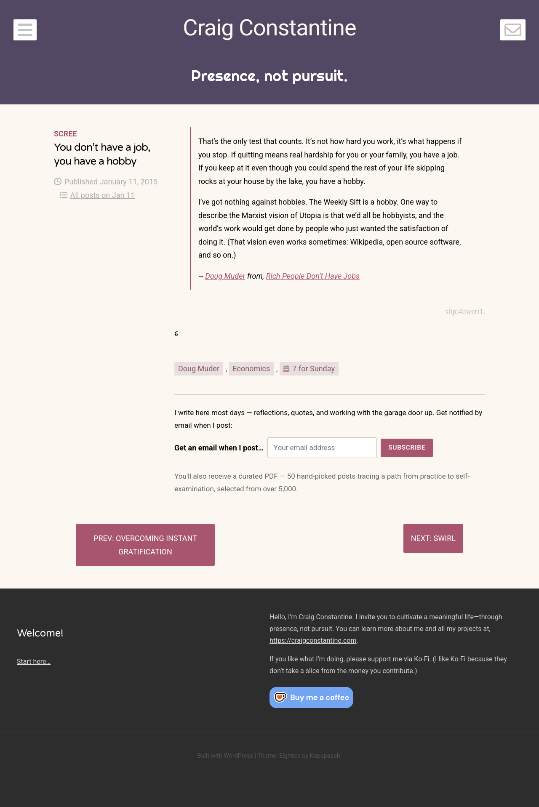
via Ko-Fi (416, 659)
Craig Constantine (269, 27)
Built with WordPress (225, 755)
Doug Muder (225, 276)
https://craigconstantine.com (313, 641)
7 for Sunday (309, 368)
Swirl (445, 538)
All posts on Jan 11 (97, 195)
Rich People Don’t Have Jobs (313, 276)
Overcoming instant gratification (156, 545)
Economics (251, 368)
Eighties (290, 755)
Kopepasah (325, 755)
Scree (65, 133)
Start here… (34, 662)
